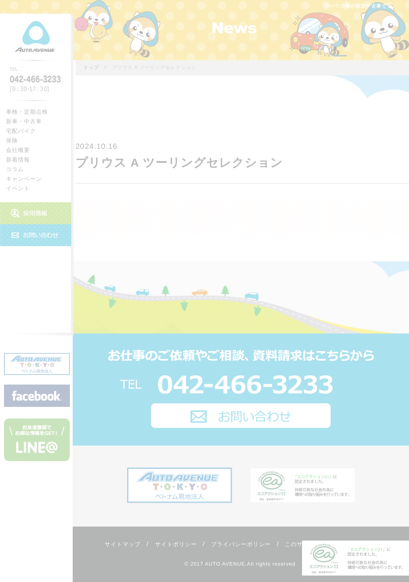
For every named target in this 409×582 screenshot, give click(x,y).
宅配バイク (21, 131)
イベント (18, 188)
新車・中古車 (24, 121)
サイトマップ (123, 544)
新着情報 (18, 159)
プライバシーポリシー (241, 544)
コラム (15, 169)
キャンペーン (24, 179)
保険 (12, 140)
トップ (91, 67)
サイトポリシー (176, 544)
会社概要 (18, 150)
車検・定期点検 (27, 112)
